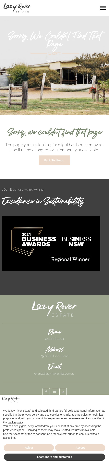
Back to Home (54, 160)
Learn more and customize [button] (54, 456)
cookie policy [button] (15, 422)
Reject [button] (29, 447)
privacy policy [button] (30, 414)
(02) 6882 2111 (54, 339)
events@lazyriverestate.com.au (54, 373)
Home (50, 61)
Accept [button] (80, 447)
